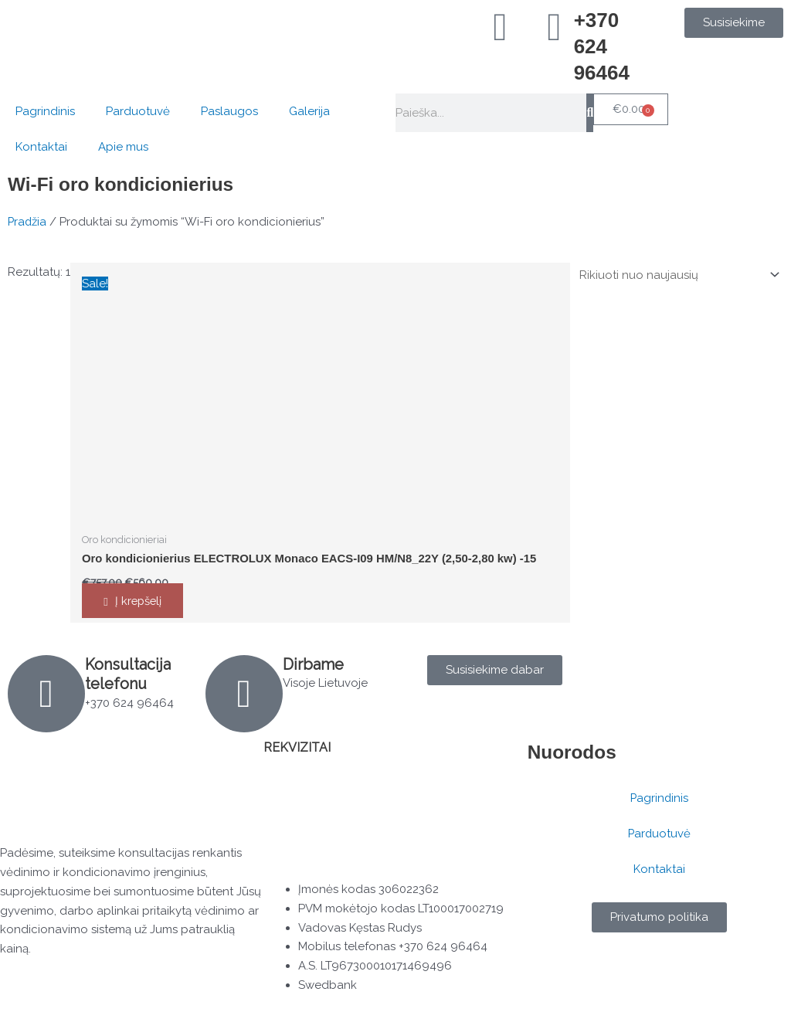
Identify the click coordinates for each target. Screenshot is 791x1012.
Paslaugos (229, 111)
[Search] (589, 112)
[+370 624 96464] (554, 27)
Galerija (309, 111)
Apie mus (123, 147)
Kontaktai (41, 147)
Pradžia (28, 222)
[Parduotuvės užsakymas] (676, 275)
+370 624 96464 (602, 46)
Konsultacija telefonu (128, 674)
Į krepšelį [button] (141, 601)
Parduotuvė (138, 111)
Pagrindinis (45, 111)
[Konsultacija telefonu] (46, 694)
